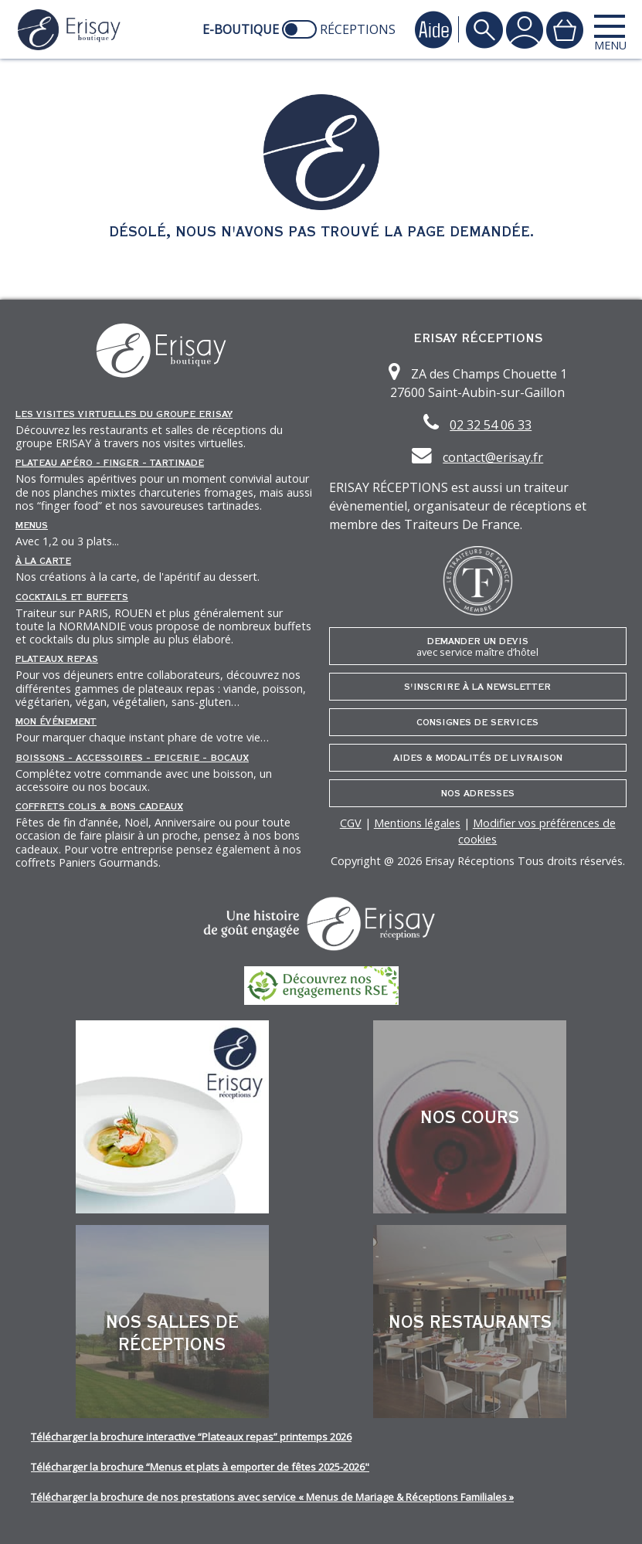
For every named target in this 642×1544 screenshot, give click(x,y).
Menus (31, 525)
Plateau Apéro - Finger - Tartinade (109, 462)
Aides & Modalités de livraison (477, 758)
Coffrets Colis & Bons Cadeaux (99, 806)
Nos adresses (478, 793)
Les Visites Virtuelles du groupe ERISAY (124, 414)
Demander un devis (478, 647)
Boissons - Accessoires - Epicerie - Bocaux (132, 758)
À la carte (43, 561)
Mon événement (56, 721)
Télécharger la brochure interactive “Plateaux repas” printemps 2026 (191, 1437)
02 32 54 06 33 (491, 424)
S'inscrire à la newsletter (477, 686)
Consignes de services (477, 722)
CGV (351, 823)
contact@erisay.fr (493, 457)
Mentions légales (417, 823)
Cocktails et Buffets (71, 597)
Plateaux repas (56, 659)
